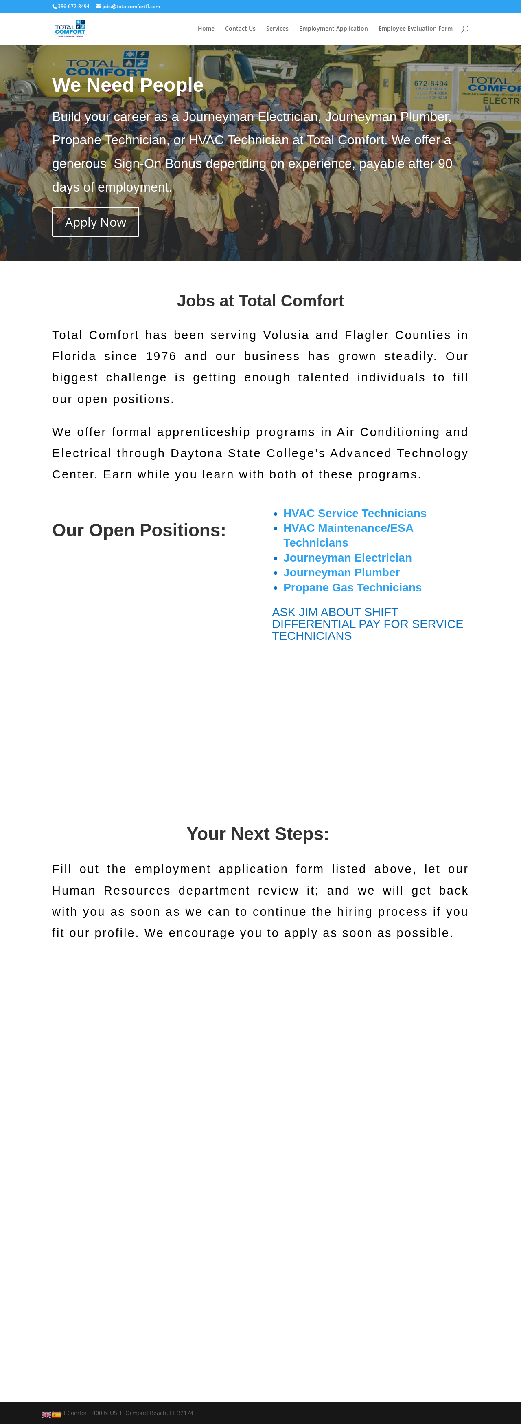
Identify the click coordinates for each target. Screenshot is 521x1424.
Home (206, 29)
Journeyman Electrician (347, 557)
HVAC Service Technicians (355, 513)
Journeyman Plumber (341, 572)
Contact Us (240, 29)
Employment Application (333, 29)
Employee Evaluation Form (416, 29)
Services (277, 29)
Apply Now (95, 222)
